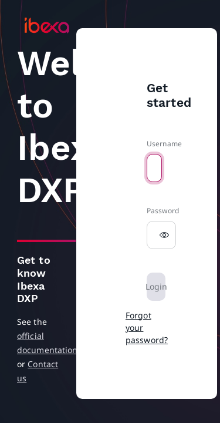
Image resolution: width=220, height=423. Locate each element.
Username (164, 144)
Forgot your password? (147, 327)
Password (163, 211)
